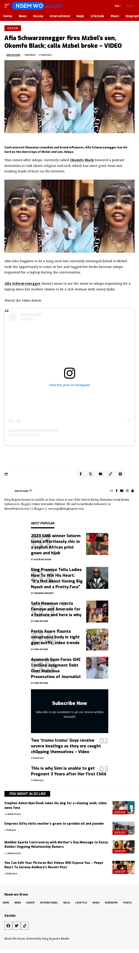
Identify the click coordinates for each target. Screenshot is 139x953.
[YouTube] (122, 491)
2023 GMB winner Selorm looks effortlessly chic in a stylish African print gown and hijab (56, 544)
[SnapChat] (133, 491)
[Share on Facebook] (80, 474)
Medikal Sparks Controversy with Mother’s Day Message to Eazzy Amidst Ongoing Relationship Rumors (56, 844)
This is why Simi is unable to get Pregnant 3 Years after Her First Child (68, 771)
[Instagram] (127, 491)
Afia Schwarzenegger (22, 283)
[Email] (100, 474)
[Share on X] (90, 474)
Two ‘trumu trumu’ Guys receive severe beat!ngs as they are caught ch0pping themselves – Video (66, 746)
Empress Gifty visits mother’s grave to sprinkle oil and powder (54, 824)
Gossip (12, 28)
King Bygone (13, 55)
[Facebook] (116, 491)
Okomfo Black (82, 160)
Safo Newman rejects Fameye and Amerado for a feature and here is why (56, 609)
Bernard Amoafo (44, 593)
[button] (8, 6)
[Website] (112, 491)
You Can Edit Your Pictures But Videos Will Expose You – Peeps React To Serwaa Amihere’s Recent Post (53, 865)
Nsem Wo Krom (42, 559)
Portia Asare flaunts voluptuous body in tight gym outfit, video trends (55, 637)
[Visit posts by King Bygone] (8, 491)
